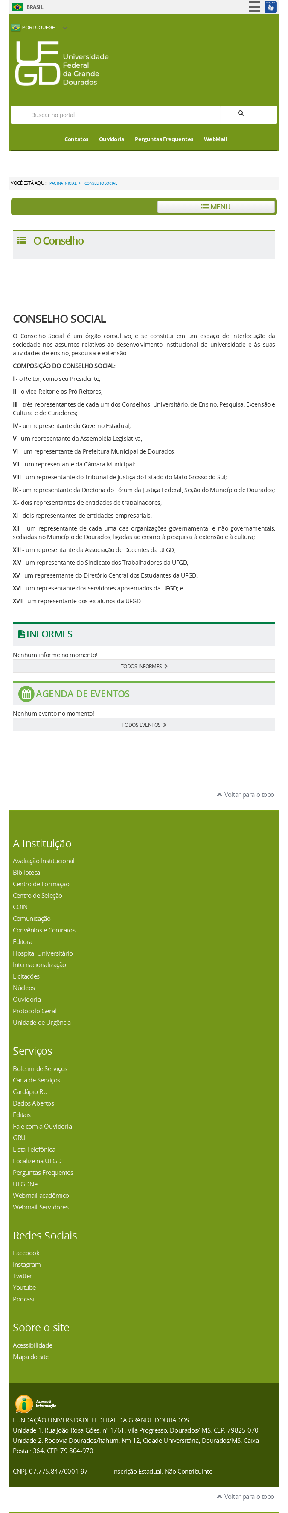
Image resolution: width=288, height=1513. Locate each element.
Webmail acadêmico (41, 1195)
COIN (20, 906)
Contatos (76, 139)
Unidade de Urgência (42, 1022)
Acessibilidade (32, 1345)
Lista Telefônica (34, 1149)
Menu (215, 207)
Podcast (24, 1299)
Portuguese (33, 28)
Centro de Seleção (37, 895)
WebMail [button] (215, 139)
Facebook (26, 1252)
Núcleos (24, 987)
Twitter (22, 1275)
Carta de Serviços (36, 1080)
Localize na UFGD (37, 1160)
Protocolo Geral (34, 1010)
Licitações (26, 976)
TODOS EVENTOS (144, 724)
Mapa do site (31, 1356)
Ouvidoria (112, 139)
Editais (22, 1114)
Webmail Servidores (40, 1207)
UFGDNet (26, 1184)
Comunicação (31, 918)
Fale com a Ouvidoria (42, 1126)
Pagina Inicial (62, 183)
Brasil (34, 7)
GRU (19, 1137)
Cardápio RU (30, 1091)
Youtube (24, 1287)
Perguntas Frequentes (164, 139)
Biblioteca (26, 872)
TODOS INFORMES (144, 666)
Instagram (27, 1264)
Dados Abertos (33, 1103)
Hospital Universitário (43, 953)
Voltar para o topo (245, 794)
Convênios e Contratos (44, 930)
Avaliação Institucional (43, 860)
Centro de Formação (41, 883)
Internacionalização (39, 964)
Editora (22, 941)
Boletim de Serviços (40, 1068)
